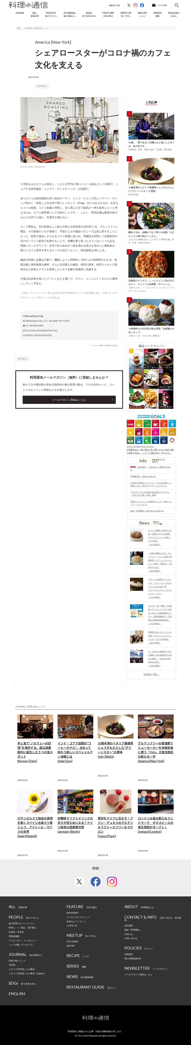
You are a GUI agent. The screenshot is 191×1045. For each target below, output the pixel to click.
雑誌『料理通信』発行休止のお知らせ (147, 511)
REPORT (71, 946)
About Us (114, 5)
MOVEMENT (73, 913)
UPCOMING (72, 941)
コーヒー (42, 86)
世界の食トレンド (17, 960)
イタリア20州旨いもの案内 (22, 969)
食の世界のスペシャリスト (21, 923)
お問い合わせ (130, 938)
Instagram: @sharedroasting (37, 334)
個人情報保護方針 (132, 958)
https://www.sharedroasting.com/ (40, 330)
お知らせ (128, 934)
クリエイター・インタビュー (22, 940)
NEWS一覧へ (151, 674)
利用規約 (128, 954)
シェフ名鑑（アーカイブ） (21, 944)
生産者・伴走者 (16, 932)
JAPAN (12, 965)
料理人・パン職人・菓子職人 (22, 927)
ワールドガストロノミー (78, 917)
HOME (20, 12)
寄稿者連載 (14, 936)
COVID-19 (72, 925)
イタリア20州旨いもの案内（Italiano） (27, 973)
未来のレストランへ (76, 921)
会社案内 (128, 925)
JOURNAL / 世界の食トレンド (37, 28)
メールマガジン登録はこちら (69, 399)
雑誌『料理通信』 (132, 929)
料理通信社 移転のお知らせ (143, 476)
